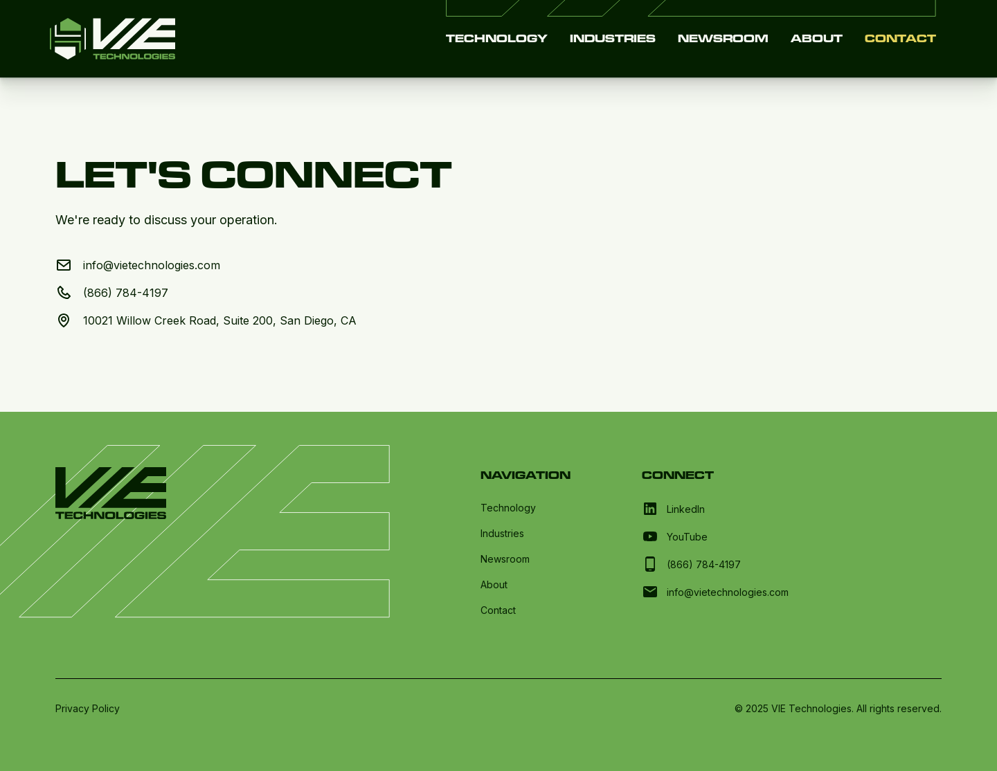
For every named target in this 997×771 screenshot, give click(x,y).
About (817, 38)
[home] (112, 39)
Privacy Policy (87, 708)
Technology (497, 38)
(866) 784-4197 (125, 293)
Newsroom (723, 38)
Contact (900, 38)
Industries (613, 38)
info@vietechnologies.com (151, 265)
